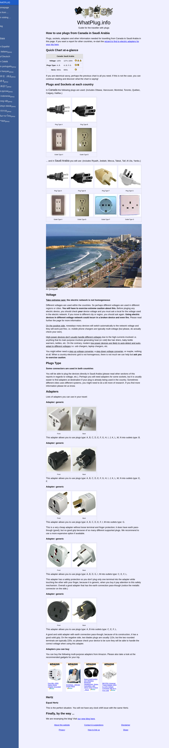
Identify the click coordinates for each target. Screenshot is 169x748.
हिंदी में (6, 81)
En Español (6, 46)
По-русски (8, 91)
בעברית (6, 121)
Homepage (6, 7)
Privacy (63, 730)
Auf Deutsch (7, 56)
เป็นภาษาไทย (9, 116)
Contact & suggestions (95, 725)
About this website (63, 725)
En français (8, 71)
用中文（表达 (9, 76)
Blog (3, 26)
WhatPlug (7, 2)
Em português (10, 66)
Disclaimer (127, 725)
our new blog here (87, 719)
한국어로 (7, 111)
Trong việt (8, 101)
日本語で (7, 86)
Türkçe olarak (10, 106)
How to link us (95, 730)
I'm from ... (6, 12)
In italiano (8, 51)
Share (127, 730)
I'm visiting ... (7, 17)
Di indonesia (9, 96)
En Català (6, 61)
